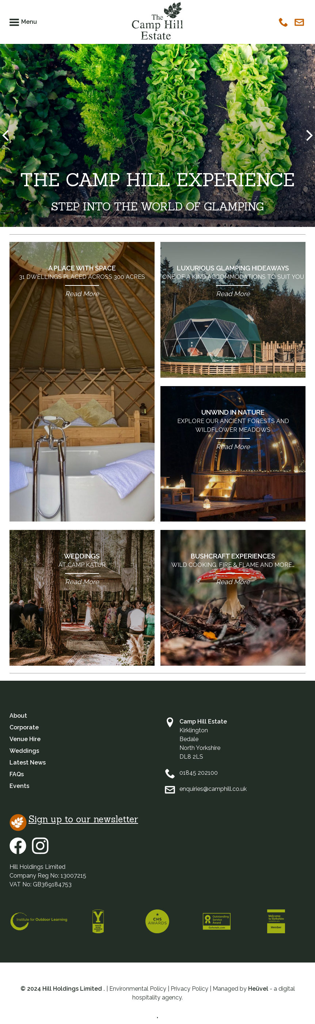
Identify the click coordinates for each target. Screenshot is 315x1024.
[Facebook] (21, 852)
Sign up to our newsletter (83, 819)
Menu (29, 21)
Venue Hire (25, 739)
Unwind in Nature (232, 429)
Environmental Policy (137, 988)
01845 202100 (198, 772)
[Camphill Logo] (157, 23)
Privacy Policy (189, 988)
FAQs (17, 774)
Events (19, 785)
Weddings (82, 569)
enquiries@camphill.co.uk (213, 788)
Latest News (28, 762)
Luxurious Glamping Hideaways (232, 281)
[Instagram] (40, 852)
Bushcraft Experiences (232, 569)
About (18, 715)
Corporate (24, 727)
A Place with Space (82, 281)
